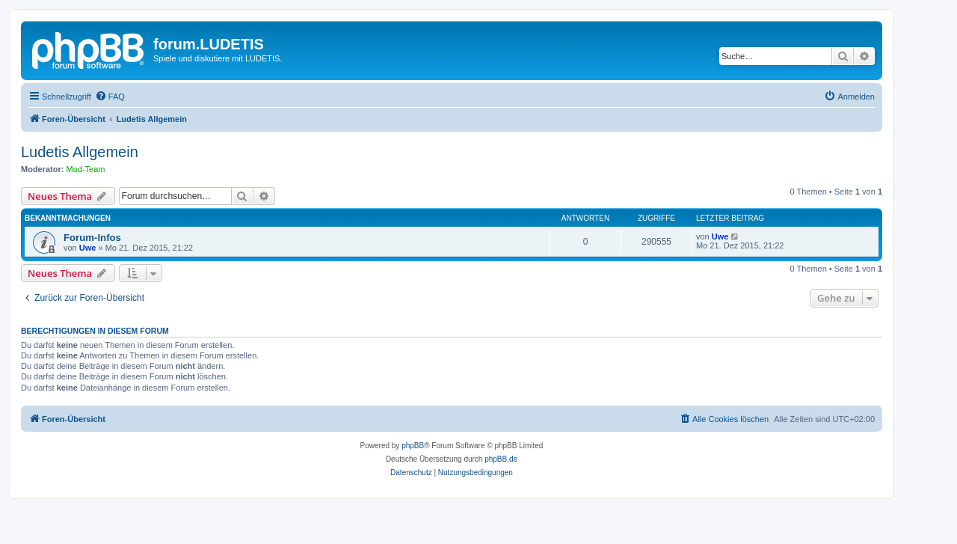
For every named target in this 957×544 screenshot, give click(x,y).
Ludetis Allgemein (79, 152)
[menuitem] (110, 97)
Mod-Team (86, 169)
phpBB (412, 445)
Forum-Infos (92, 237)
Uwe (87, 247)
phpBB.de (500, 459)
